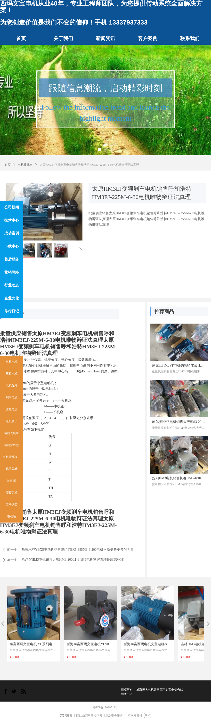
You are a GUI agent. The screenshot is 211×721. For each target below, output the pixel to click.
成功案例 (11, 233)
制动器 (11, 480)
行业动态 (11, 285)
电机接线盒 (25, 164)
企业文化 (11, 298)
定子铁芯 (11, 504)
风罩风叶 (11, 469)
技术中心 (11, 220)
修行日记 (11, 311)
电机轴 (11, 516)
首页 (8, 164)
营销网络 (11, 272)
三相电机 (11, 373)
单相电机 (11, 361)
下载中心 (11, 246)
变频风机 (11, 492)
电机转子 (11, 421)
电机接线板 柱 (12, 457)
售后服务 (11, 259)
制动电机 (11, 397)
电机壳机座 (11, 433)
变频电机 (11, 409)
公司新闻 (11, 207)
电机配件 (11, 385)
